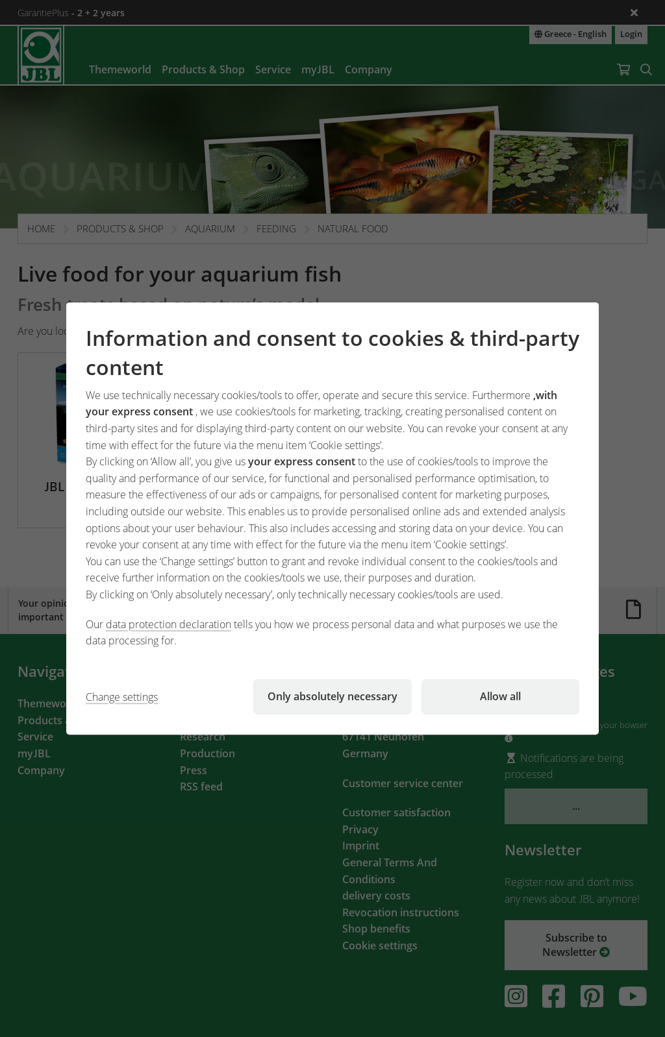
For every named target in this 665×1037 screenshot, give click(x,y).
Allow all (500, 696)
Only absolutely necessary (332, 696)
